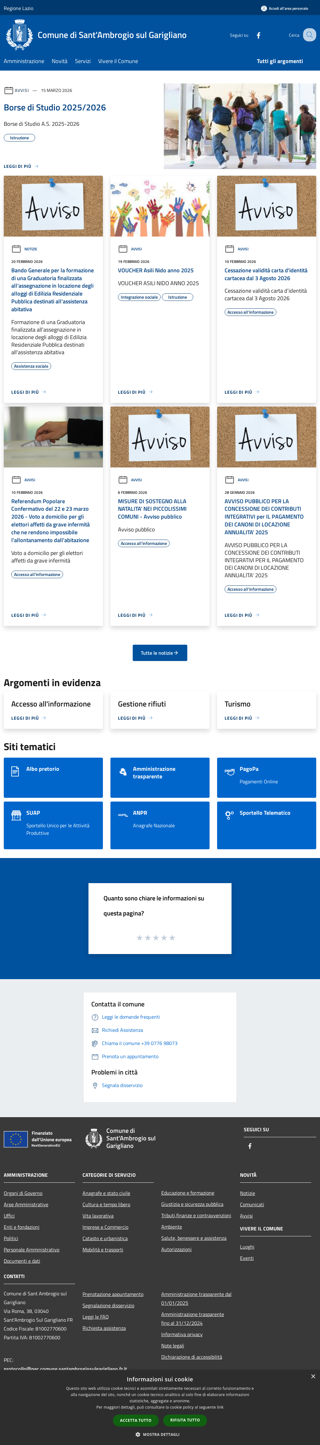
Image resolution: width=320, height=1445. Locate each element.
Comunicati (252, 1204)
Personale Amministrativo (31, 1249)
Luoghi (247, 1246)
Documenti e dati (22, 1261)
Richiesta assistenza (104, 1328)
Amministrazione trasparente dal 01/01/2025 (196, 1298)
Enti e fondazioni (22, 1227)
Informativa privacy (182, 1334)
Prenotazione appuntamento (113, 1294)
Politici (11, 1238)
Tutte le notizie (160, 653)
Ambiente (171, 1226)
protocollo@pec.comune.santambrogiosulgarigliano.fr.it (65, 1369)
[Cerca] (308, 34)
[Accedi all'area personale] (284, 8)
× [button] (313, 1376)
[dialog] (160, 1407)
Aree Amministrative (26, 1204)
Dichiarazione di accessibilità (191, 1357)
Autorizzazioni (176, 1249)
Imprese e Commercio (105, 1227)
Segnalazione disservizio (108, 1305)
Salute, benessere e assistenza (194, 1238)
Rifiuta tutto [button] (185, 1420)
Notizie (24, 249)
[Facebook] (253, 34)
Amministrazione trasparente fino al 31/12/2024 (192, 1318)
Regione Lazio (18, 8)
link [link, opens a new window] (220, 1407)
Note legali (172, 1345)
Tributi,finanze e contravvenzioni (196, 1215)
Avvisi (22, 90)
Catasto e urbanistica (105, 1238)
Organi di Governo (23, 1193)
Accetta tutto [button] (136, 1420)
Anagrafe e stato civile (106, 1193)
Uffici (9, 1215)
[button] (160, 1434)
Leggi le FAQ (96, 1316)
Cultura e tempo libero (106, 1204)
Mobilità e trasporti (103, 1249)
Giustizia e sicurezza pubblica (192, 1204)
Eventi (247, 1258)
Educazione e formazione (187, 1193)
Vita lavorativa (98, 1215)
